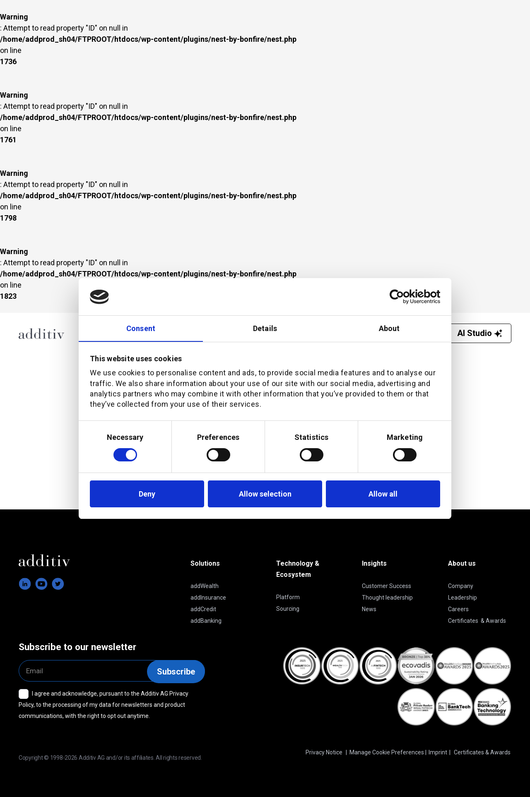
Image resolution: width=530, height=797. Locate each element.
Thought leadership (387, 597)
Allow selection (265, 494)
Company (460, 586)
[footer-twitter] (58, 584)
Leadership (462, 597)
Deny (147, 494)
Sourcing (287, 608)
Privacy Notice (324, 752)
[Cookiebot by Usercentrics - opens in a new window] (404, 296)
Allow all (383, 494)
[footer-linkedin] (25, 584)
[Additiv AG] (44, 333)
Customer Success (386, 586)
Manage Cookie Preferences (386, 752)
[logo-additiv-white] (50, 560)
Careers (458, 609)
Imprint (438, 752)
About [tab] (389, 328)
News (369, 609)
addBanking (206, 620)
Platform (288, 597)
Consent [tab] (140, 328)
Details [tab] (265, 328)
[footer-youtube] (41, 584)
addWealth (204, 586)
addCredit (203, 609)
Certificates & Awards (477, 620)
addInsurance (208, 597)
